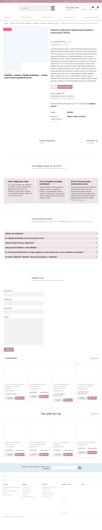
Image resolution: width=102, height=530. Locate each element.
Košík (96, 9)
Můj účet (5, 489)
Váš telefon (23, 301)
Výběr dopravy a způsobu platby (10, 491)
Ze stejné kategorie (11, 358)
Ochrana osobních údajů (28, 496)
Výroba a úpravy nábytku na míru (49, 487)
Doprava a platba (26, 489)
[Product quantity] (53, 87)
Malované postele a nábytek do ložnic (46, 23)
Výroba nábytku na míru (69, 17)
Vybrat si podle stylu (26, 17)
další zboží (94, 358)
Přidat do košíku (65, 87)
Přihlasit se (84, 9)
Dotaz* (23, 318)
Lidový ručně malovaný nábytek (20, 23)
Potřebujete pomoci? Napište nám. (63, 98)
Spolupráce (25, 494)
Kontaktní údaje (26, 487)
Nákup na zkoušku (78, 200)
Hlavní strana (7, 17)
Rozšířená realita (46, 496)
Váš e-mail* (23, 310)
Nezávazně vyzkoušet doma (91, 17)
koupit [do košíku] (21, 398)
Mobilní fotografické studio (48, 494)
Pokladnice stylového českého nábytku (11, 487)
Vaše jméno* (23, 292)
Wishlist (91, 9)
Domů (6, 23)
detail (10, 398)
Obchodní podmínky (27, 491)
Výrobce (44, 491)
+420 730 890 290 (57, 93)
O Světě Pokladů (26, 492)
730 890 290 (72, 7)
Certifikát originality (46, 489)
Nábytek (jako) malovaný (47, 492)
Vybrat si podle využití (47, 17)
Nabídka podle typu (7, 494)
